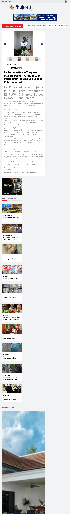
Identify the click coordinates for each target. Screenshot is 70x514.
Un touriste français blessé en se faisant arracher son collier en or (12, 258)
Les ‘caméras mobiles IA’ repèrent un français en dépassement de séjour (12, 377)
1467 (14, 64)
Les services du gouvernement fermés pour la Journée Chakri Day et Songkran (12, 317)
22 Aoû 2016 (7, 64)
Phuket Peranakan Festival (12, 277)
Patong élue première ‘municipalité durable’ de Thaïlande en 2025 (12, 398)
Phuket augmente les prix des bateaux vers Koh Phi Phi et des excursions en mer (12, 217)
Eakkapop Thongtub (19, 172)
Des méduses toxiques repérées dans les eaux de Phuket (12, 356)
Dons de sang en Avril (12, 337)
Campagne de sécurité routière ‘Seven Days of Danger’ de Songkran (48, 26)
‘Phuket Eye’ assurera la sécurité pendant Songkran (12, 297)
